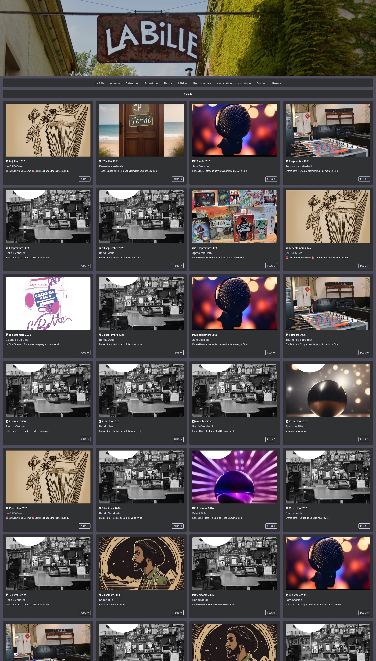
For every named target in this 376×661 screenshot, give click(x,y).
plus (84, 179)
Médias (183, 83)
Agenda (115, 83)
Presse (276, 83)
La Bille (99, 83)
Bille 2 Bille (199, 513)
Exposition (151, 83)
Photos (167, 83)
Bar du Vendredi (16, 253)
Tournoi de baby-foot (299, 166)
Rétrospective (202, 83)
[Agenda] (48, 130)
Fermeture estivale (111, 166)
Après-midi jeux (202, 253)
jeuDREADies (14, 166)
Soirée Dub (106, 600)
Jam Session (200, 166)
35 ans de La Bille (17, 339)
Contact (262, 83)
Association (224, 83)
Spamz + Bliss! (295, 426)
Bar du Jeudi (107, 253)
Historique (244, 83)
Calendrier (132, 83)
